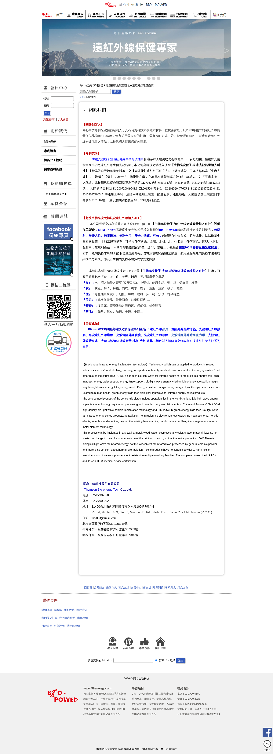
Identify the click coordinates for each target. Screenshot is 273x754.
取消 (171, 660)
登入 (47, 113)
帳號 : (47, 98)
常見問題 (158, 587)
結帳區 (58, 609)
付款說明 (47, 625)
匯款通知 (81, 609)
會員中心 (136, 587)
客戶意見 (170, 587)
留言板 (147, 587)
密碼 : (47, 105)
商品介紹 (123, 587)
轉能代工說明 (53, 160)
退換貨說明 (73, 625)
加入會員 (63, 119)
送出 (180, 660)
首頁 (81, 97)
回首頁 (88, 587)
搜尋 (116, 91)
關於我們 (50, 142)
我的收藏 (69, 609)
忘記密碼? (49, 119)
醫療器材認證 (53, 169)
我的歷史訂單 (49, 617)
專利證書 (50, 151)
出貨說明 (59, 625)
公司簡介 (99, 587)
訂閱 (159, 660)
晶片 (165, 329)
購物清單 (47, 609)
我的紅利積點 (67, 617)
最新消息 (111, 587)
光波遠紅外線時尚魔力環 (188, 335)
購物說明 (82, 617)
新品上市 (182, 587)
